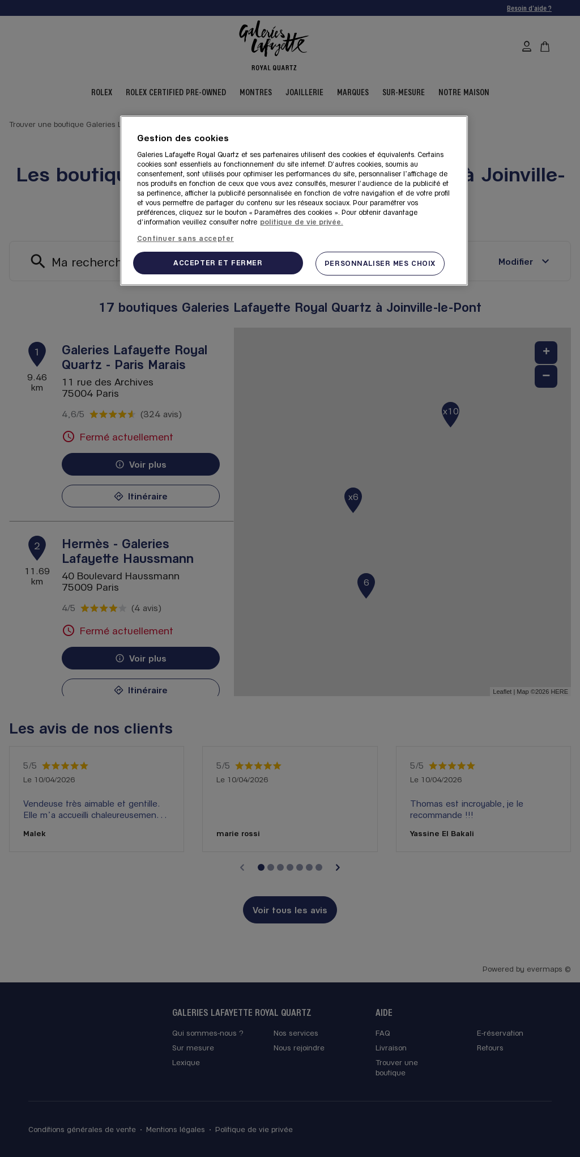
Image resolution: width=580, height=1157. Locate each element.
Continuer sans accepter (185, 238)
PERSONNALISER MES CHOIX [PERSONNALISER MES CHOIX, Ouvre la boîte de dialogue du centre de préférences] (380, 263)
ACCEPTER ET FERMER (217, 262)
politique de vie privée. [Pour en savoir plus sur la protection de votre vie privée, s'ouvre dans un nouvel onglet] (301, 222)
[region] (294, 201)
